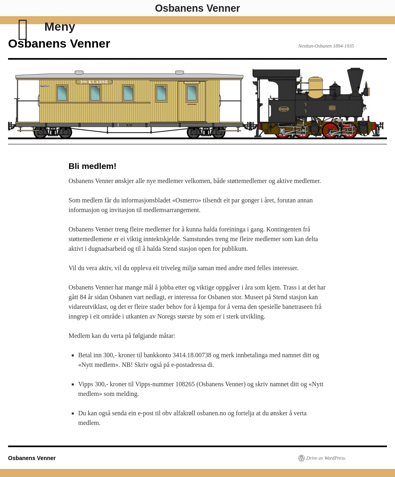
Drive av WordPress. (326, 458)
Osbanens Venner (59, 43)
